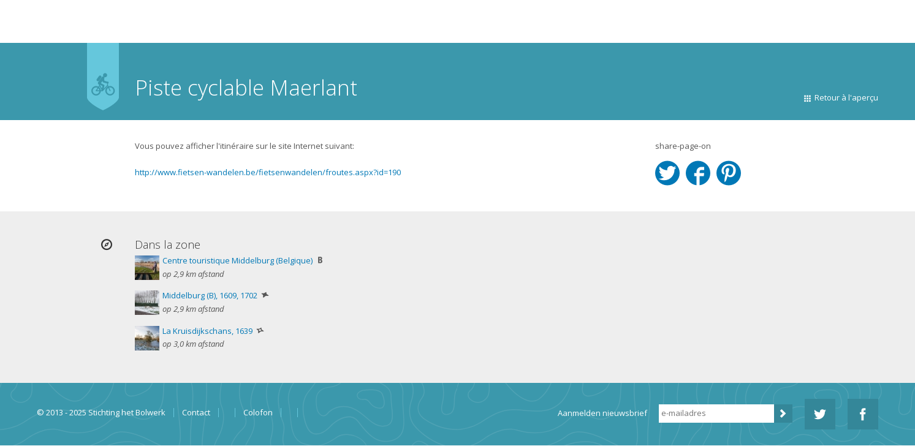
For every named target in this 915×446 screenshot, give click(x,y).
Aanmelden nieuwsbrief (602, 412)
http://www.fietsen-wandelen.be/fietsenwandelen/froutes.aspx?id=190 (268, 172)
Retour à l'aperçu (846, 97)
